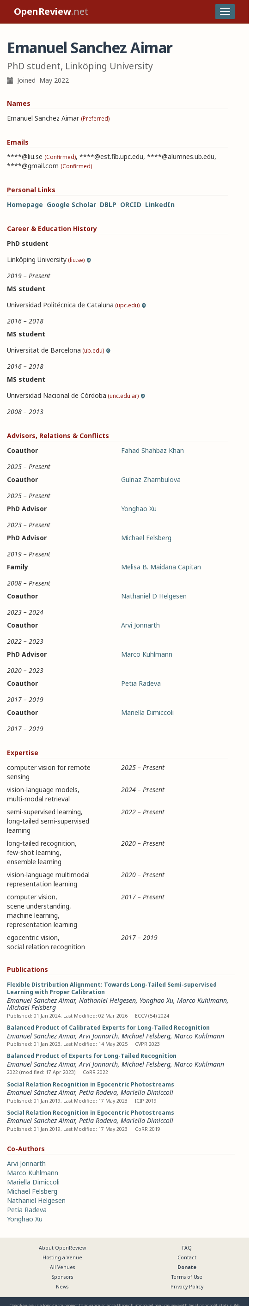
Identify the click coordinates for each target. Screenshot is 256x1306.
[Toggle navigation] (225, 11)
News (62, 1286)
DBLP (108, 204)
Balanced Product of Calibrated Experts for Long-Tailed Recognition (108, 1027)
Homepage (25, 204)
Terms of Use (186, 1277)
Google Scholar (71, 204)
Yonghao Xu (139, 508)
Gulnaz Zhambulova (151, 479)
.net (51, 11)
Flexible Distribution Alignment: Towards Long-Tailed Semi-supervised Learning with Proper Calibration (112, 988)
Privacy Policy (187, 1286)
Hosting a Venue (62, 1257)
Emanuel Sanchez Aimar (41, 1000)
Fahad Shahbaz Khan (152, 450)
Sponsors (62, 1277)
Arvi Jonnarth (140, 625)
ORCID (130, 204)
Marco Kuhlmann (146, 654)
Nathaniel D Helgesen (154, 596)
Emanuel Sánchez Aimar (41, 1092)
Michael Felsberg (146, 537)
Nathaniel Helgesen (107, 1000)
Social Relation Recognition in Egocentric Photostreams (90, 1084)
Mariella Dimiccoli (147, 712)
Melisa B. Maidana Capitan (161, 566)
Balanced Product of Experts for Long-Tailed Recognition (92, 1056)
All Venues (62, 1267)
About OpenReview (62, 1248)
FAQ (187, 1248)
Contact (186, 1257)
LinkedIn (160, 204)
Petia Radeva (141, 683)
